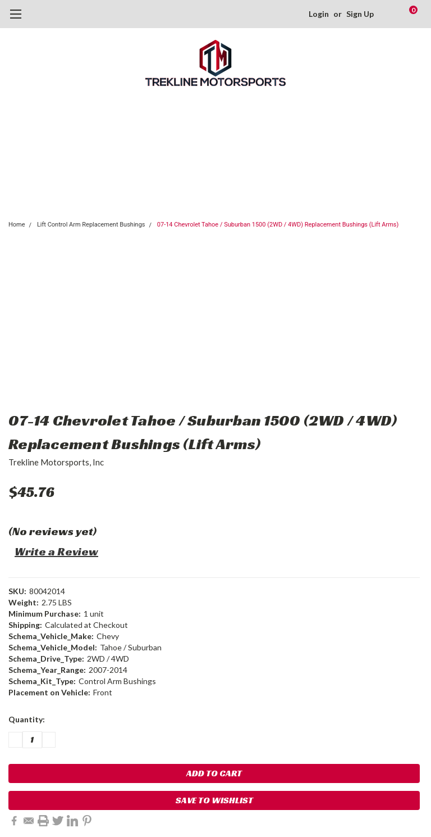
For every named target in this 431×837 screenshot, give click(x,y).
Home (16, 224)
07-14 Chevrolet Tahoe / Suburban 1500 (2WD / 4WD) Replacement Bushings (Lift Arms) (278, 224)
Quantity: (26, 719)
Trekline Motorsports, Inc (56, 462)
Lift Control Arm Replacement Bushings (91, 224)
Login (319, 14)
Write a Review (56, 551)
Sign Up (360, 14)
